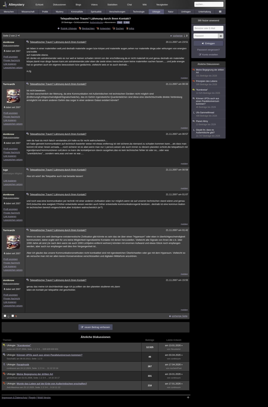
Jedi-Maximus (13, 387)
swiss (9, 349)
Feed (120, 22)
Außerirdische (96, 22)
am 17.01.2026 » (174, 383)
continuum (175, 359)
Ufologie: (12, 345)
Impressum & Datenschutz (14, 397)
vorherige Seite (180, 316)
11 (48, 368)
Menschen (9, 11)
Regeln (32, 397)
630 (52, 349)
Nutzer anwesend (208, 20)
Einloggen (210, 43)
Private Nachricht (11, 60)
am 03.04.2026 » (174, 355)
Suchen (120, 28)
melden (184, 78)
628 (44, 349)
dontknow (8, 42)
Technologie (139, 11)
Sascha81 (11, 359)
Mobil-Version (44, 397)
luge (5, 170)
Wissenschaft (27, 11)
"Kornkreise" (24, 345)
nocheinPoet (176, 368)
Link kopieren (9, 64)
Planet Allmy (208, 123)
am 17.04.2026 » (174, 364)
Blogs (78, 4)
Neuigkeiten (162, 4)
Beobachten (88, 28)
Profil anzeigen (10, 57)
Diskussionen (59, 4)
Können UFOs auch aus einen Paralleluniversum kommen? (49, 355)
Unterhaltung (205, 11)
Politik (45, 11)
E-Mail (126, 22)
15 (52, 378)
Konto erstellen (210, 54)
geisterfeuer (12, 378)
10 (53, 387)
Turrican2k (9, 84)
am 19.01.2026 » (174, 374)
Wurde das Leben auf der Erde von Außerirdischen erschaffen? (52, 383)
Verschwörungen (117, 11)
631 (56, 349)
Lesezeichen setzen (13, 67)
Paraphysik (23, 364)
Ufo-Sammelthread (208, 114)
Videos (94, 4)
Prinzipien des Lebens (208, 83)
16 (55, 378)
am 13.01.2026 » (174, 345)
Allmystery (16, 4)
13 (54, 368)
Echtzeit (39, 4)
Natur (170, 11)
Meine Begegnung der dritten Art (35, 374)
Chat (129, 4)
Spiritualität (96, 11)
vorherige (178, 35)
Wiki (145, 4)
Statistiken (112, 4)
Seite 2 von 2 (11, 35)
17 (58, 378)
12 (51, 368)
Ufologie (156, 11)
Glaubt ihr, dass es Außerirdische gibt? (208, 133)
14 (57, 368)
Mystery (59, 11)
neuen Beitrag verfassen (97, 327)
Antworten (105, 28)
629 (48, 349)
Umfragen (186, 11)
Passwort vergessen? (208, 49)
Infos (131, 28)
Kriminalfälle (77, 11)
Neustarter (176, 349)
